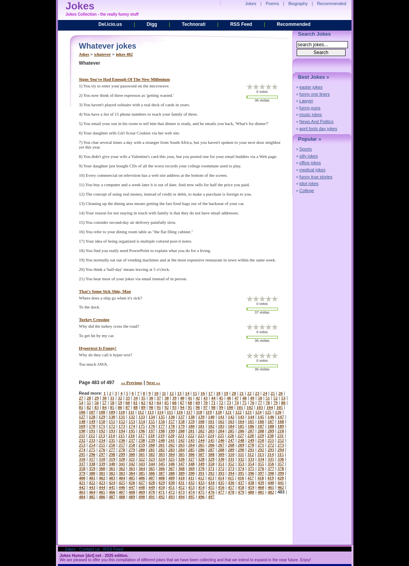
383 (122, 473)
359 (92, 468)
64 (159, 402)
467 (122, 492)
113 (151, 412)
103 (259, 407)
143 (241, 416)
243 (191, 440)
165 (251, 421)
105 (279, 407)
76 (252, 402)
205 (231, 430)
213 (102, 435)
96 (198, 407)
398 (271, 473)
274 (82, 449)
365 (151, 468)
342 (131, 463)
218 (151, 435)
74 (236, 402)
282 (162, 449)
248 (241, 440)
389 (181, 473)
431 (181, 482)
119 (208, 412)
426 (131, 482)
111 (131, 412)
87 (128, 407)
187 (261, 426)
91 (159, 407)
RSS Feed (241, 24)
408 (162, 477)
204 (221, 430)
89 (143, 407)
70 (206, 402)
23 (257, 393)
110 (122, 412)
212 (91, 435)
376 (261, 468)
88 (135, 407)
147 (280, 416)
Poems (272, 3)
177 (162, 426)
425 (122, 482)
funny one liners (314, 94)
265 (201, 445)
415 (231, 477)
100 (230, 407)
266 (211, 445)
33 (128, 397)
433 (201, 482)
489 (131, 496)
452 (181, 487)
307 (201, 454)
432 (191, 482)
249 (251, 440)
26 (280, 393)
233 (92, 440)
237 (131, 440)
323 (151, 459)
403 (112, 477)
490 (142, 496)
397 (261, 473)
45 (221, 397)
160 (201, 421)
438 (251, 482)
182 (211, 426)
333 (251, 459)
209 (271, 430)
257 (122, 445)
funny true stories (315, 176)
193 (112, 430)
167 (271, 421)
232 (82, 440)
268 (231, 445)
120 (218, 412)
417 (250, 477)
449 (151, 487)
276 (102, 449)
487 (112, 496)
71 (213, 402)
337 (82, 463)
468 (131, 492)
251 (271, 440)
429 (162, 482)
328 (201, 459)
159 (191, 421)
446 (122, 487)
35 (143, 397)
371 (211, 468)
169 (82, 426)
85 (112, 407)
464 (92, 492)
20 (234, 393)
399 (280, 473)
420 (280, 477)
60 (128, 402)
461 (271, 487)
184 (231, 426)
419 (270, 477)
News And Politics (316, 121)
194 (122, 430)
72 (221, 402)
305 (181, 454)
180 (191, 426)
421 (82, 482)
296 (92, 454)
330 (221, 459)
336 (280, 459)
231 (280, 435)
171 (102, 426)
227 (241, 435)
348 (191, 463)
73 (229, 402)
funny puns (310, 107)
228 (250, 435)
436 (231, 482)
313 (261, 454)
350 (211, 463)
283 (171, 449)
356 (271, 463)
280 (142, 449)
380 (92, 473)
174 (131, 426)
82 (88, 407)
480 (251, 492)
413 (211, 477)
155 (151, 421)
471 (162, 492)
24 (265, 393)
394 (231, 473)
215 (121, 435)
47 (236, 397)
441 (280, 482)
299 (122, 454)
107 (92, 412)
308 (211, 454)
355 (261, 463)
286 (201, 449)
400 (82, 477)
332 (241, 459)
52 (275, 397)
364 (142, 468)
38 (166, 397)
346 (171, 463)
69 (198, 402)
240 (162, 440)
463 (82, 492)
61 (135, 402)
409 (171, 477)
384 (131, 473)
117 (189, 412)
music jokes (310, 114)
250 (261, 440)
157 (171, 421)
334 (261, 459)
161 (211, 421)
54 (81, 402)
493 (171, 496)
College (306, 190)
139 (201, 416)
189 (280, 426)
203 (211, 430)
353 (241, 463)
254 (92, 445)
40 (182, 397)
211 (82, 435)
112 (141, 412)
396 (251, 473)
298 (112, 454)
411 (191, 477)
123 (248, 412)
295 (82, 454)
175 (142, 426)
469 (142, 492)
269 (241, 445)
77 (260, 402)
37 (159, 397)
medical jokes (312, 169)
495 (191, 496)
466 (112, 492)
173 (122, 426)
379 (82, 473)
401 (92, 477)
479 (241, 492)
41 (190, 397)
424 (112, 482)
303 (162, 454)
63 (151, 402)
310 (231, 454)
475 (201, 492)
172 (112, 426)
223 (201, 435)
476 (211, 492)
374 (241, 468)
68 (190, 402)
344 (151, 463)
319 (112, 459)
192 (102, 430)
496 (201, 496)
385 (142, 473)
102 (250, 407)
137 (181, 416)
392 (211, 473)
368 (181, 468)
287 (211, 449)
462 (280, 487)
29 (96, 397)
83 (96, 407)
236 (122, 440)
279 (131, 449)
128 (92, 416)
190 (82, 430)
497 (211, 496)
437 (241, 482)
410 (181, 477)
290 (241, 449)
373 (231, 468)
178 (171, 426)
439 (261, 482)
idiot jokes (309, 183)
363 (131, 468)
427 (142, 482)
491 (151, 496)
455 (211, 487)
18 (218, 393)
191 (92, 430)
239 (151, 440)
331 (231, 459)
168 (280, 421)
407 (151, 477)
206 (241, 430)
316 (82, 459)
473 (181, 492)
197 (151, 430)
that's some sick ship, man (105, 291)
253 (82, 445)
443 (92, 487)
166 (261, 421)
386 (151, 473)
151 (112, 421)
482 (271, 492)
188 (271, 426)
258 (131, 445)
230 (270, 435)
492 (162, 496)
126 (278, 412)
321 (131, 459)
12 (171, 393)
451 (171, 487)
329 (211, 459)
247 (231, 440)
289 (231, 449)
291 (251, 449)
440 (271, 482)
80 (283, 402)
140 (211, 416)
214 (111, 435)
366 (162, 468)
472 (171, 492)
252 (280, 440)
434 (211, 482)
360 (102, 468)
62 (143, 402)
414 (221, 477)
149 (92, 421)
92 (166, 407)
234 (102, 440)
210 (280, 430)
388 (171, 473)
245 (211, 440)
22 (249, 393)
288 (221, 449)
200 (181, 430)
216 (131, 435)
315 (280, 454)
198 (162, 430)
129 (102, 416)
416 (241, 477)
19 (226, 393)
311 (241, 454)
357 (280, 463)
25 (272, 393)
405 (131, 477)
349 (201, 463)
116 (180, 412)
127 (82, 416)
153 (131, 421)
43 (206, 397)
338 (92, 463)
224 (211, 435)
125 (268, 412)
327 (191, 459)
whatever (102, 54)
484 (82, 496)
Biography (298, 3)
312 (250, 454)
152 (122, 421)
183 (221, 426)
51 (268, 397)
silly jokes (308, 156)
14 (187, 393)
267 (221, 445)
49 (252, 397)
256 (112, 445)
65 (166, 402)
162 (221, 421)
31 (112, 397)
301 (142, 454)
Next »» (153, 382)
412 (201, 477)
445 (112, 487)
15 (195, 393)
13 (179, 393)
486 (102, 496)
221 (181, 435)
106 (82, 412)
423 (102, 482)
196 (142, 430)
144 (251, 416)
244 (201, 440)
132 (131, 416)
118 (199, 412)
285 (191, 449)
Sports (305, 149)
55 (88, 402)
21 (242, 393)
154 (142, 421)
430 (171, 482)
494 (181, 496)
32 (120, 397)
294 (280, 449)
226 (231, 435)
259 (142, 445)
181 (201, 426)
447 (131, 487)
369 (191, 468)
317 (92, 459)
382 (112, 473)
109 (112, 412)
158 (181, 421)
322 (142, 459)
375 (251, 468)
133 (142, 416)
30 (104, 397)
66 (174, 402)
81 (81, 407)
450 (162, 487)
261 (162, 445)
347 (181, 463)
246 (221, 440)
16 (202, 393)
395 (241, 473)
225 (221, 435)
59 (120, 402)
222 (191, 435)
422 (92, 482)
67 (182, 402)
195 (131, 430)
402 (102, 477)
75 (244, 402)
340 (112, 463)
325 (171, 459)
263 (181, 445)
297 (102, 454)
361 (112, 468)
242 (181, 440)
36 (151, 397)
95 (190, 407)
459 (251, 487)
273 (280, 445)
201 (191, 430)
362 (122, 468)
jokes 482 (124, 54)
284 (181, 449)
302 (151, 454)
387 (162, 473)
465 (102, 492)
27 (81, 397)
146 (271, 416)
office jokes (310, 162)
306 (191, 454)
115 (170, 412)
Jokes (84, 54)
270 (251, 445)
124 (258, 412)
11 (164, 393)
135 (162, 416)
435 (221, 482)
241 (171, 440)
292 (261, 449)
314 (270, 454)
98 (213, 407)
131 (122, 416)
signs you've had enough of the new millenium (124, 79)
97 (206, 407)
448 (142, 487)
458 (241, 487)
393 (221, 473)
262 (171, 445)
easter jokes (311, 87)
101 (240, 407)
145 (261, 416)
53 (283, 397)
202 (201, 430)
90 (151, 407)
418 (261, 477)
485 (92, 496)
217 (141, 435)
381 (102, 473)
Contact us (89, 549)
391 (201, 473)
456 (221, 487)
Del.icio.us (110, 24)
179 (181, 426)
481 (261, 492)
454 (201, 487)
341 (122, 463)
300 (131, 454)
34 (135, 397)
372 (221, 468)
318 (102, 459)
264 (191, 445)
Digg (152, 24)
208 (261, 430)
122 (238, 412)
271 (261, 445)
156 (162, 421)
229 (261, 435)
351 (221, 463)
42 (198, 397)
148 (82, 421)
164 (241, 421)
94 (182, 407)
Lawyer (306, 100)
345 (162, 463)
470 (151, 492)
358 (82, 468)
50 (260, 397)
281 (151, 449)
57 (104, 402)
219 (161, 435)
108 (102, 412)
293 (271, 449)
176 (151, 426)
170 (92, 426)
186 (251, 426)
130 (112, 416)
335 (271, 459)
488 (122, 496)
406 (142, 477)
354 (251, 463)
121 (228, 412)
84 (104, 407)
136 (171, 416)
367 (171, 468)
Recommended (293, 24)
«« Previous (131, 382)
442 (82, 487)
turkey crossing (94, 319)
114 (160, 412)
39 (174, 397)
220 (171, 435)
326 (181, 459)
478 (231, 492)
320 (122, 459)
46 (229, 397)
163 (231, 421)
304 (171, 454)
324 (162, 459)
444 (102, 487)
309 (221, 454)
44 (213, 397)
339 (102, 463)
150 (102, 421)
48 (244, 397)
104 (270, 407)
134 (151, 416)
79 (275, 402)
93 (174, 407)
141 (221, 416)
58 (112, 402)
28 (88, 397)
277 (112, 449)
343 (142, 463)
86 (120, 407)
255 (102, 445)
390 (191, 473)
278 (122, 449)
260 (151, 445)
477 (221, 492)
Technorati (193, 24)
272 (271, 445)
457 (231, 487)
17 (210, 393)
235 (112, 440)
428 (151, 482)
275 (92, 449)
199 (171, 430)
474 (191, 492)
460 (261, 487)
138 (191, 416)
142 (231, 416)
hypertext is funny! (98, 348)
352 (231, 463)
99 (221, 407)
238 (142, 440)
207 (251, 430)
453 (191, 487)
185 (241, 426)
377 (271, 468)
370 (201, 468)
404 (122, 477)
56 (96, 402)
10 (156, 393)
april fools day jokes (318, 128)
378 (280, 468)
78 (268, 402)
